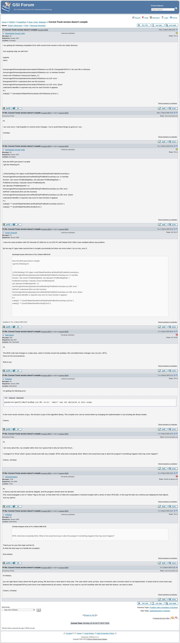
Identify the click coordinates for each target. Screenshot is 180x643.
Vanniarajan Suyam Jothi (15, 33)
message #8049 (46, 331)
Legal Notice (89, 633)
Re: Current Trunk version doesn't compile (23, 113)
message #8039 (46, 146)
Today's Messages (15, 26)
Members (155, 18)
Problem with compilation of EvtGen (164, 607)
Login (164, 18)
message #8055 (46, 434)
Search (136, 18)
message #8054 (46, 375)
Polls (26, 26)
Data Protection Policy (105, 633)
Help (145, 18)
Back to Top (90, 615)
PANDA (12, 22)
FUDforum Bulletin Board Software (97, 639)
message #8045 (46, 229)
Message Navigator (38, 26)
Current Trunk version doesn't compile (21, 30)
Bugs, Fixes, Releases (37, 22)
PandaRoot (21, 22)
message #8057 (46, 511)
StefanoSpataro (11, 477)
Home (173, 18)
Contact (69, 633)
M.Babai (8, 379)
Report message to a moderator (167, 103)
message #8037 (46, 113)
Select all (12, 398)
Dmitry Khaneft (11, 233)
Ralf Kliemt (9, 335)
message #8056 (46, 473)
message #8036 (43, 30)
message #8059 (46, 567)
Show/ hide (20, 398)
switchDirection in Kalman (160, 611)
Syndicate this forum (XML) (161, 618)
